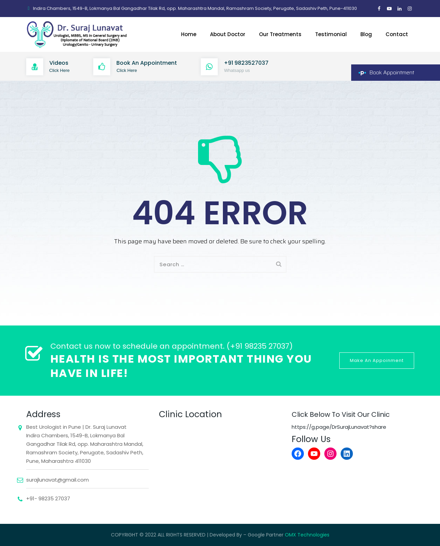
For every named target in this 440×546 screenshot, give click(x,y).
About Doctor (227, 34)
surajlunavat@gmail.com (57, 479)
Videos (58, 63)
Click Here (59, 70)
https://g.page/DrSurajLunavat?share (339, 426)
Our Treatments (280, 34)
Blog (366, 34)
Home (188, 34)
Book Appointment (391, 72)
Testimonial (331, 34)
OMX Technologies (307, 534)
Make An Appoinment (377, 360)
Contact (397, 34)
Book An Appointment (146, 63)
